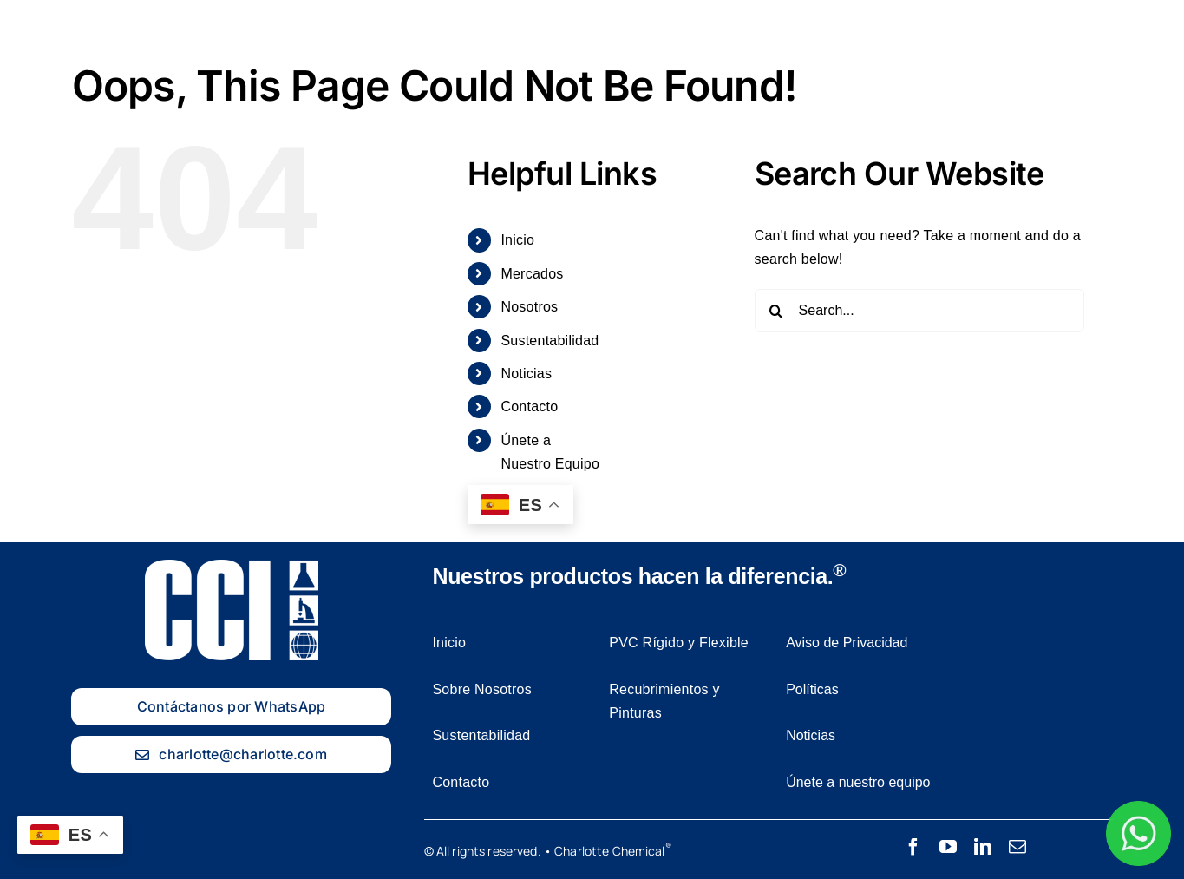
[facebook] (913, 847)
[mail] (1017, 847)
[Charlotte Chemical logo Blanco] (78, 16)
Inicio (517, 240)
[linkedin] (982, 847)
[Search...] (919, 310)
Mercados (531, 273)
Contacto (529, 406)
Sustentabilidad (549, 340)
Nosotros (529, 306)
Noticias (526, 373)
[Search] (776, 310)
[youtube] (948, 847)
